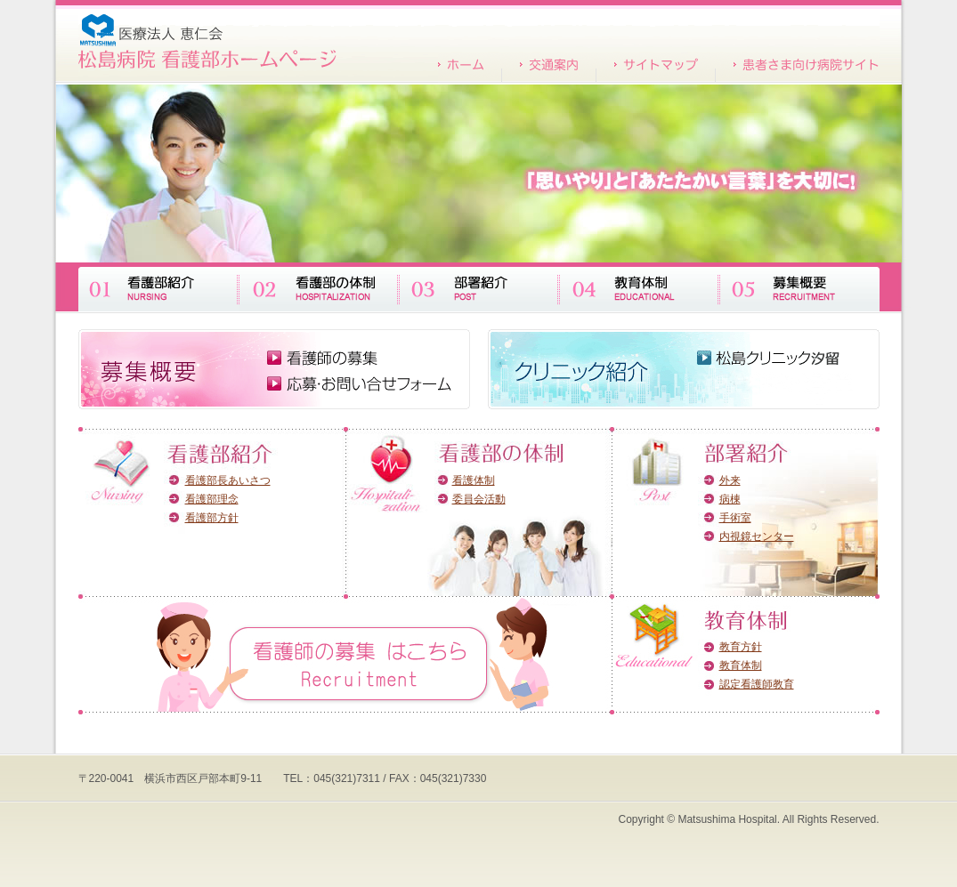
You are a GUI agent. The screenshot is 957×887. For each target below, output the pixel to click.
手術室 (735, 518)
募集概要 (799, 286)
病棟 (730, 499)
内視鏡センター (756, 536)
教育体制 (639, 286)
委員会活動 (479, 499)
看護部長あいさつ (228, 480)
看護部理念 (212, 499)
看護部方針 (212, 518)
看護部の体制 (319, 286)
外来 (730, 480)
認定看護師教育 (756, 684)
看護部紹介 (158, 286)
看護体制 (473, 480)
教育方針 (740, 647)
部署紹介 (479, 286)
